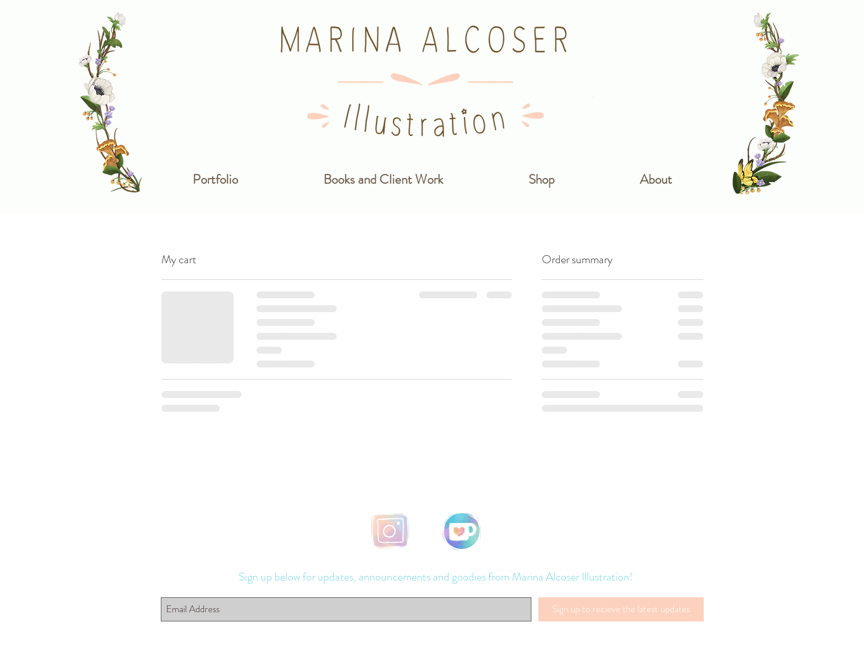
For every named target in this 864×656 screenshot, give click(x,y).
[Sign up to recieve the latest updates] (621, 609)
